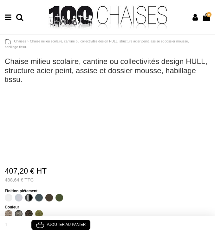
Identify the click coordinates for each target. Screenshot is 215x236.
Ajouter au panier (61, 224)
